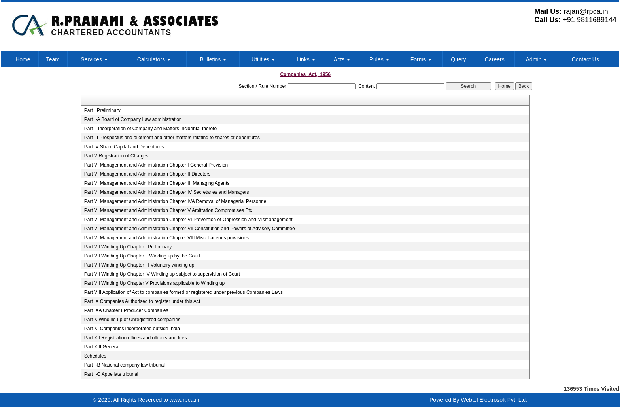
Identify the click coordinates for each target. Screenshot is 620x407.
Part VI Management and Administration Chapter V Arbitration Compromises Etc (168, 210)
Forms (421, 59)
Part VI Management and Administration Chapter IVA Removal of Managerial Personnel (175, 201)
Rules (379, 59)
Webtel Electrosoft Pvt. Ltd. (494, 400)
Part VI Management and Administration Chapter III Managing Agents (157, 183)
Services (94, 59)
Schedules (95, 356)
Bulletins (213, 59)
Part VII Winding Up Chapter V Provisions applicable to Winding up (154, 283)
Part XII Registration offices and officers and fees (135, 338)
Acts (342, 59)
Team (53, 59)
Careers (495, 59)
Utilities (263, 59)
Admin (536, 59)
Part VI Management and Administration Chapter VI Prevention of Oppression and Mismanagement (188, 219)
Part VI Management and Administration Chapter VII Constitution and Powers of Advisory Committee (189, 228)
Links (306, 59)
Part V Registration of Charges (116, 156)
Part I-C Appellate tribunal (111, 374)
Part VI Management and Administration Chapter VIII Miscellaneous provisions (166, 237)
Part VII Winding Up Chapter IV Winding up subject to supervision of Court (162, 274)
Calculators (153, 59)
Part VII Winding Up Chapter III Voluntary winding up (139, 265)
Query (458, 59)
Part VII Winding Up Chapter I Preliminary (128, 247)
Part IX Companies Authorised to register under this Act (142, 301)
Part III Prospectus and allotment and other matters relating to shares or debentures (172, 137)
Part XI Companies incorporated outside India (132, 328)
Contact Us (585, 59)
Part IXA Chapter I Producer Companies (126, 310)
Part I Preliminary (102, 110)
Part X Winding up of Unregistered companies (132, 319)
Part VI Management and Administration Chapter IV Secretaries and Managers (166, 192)
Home (22, 59)
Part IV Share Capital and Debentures (124, 147)
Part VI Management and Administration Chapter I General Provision (156, 165)
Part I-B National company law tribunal (124, 365)
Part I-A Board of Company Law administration (133, 119)
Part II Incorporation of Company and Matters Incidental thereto (150, 128)
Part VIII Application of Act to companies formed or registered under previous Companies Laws (183, 292)
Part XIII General (101, 347)
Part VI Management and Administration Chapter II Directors (147, 174)
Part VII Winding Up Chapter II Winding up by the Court (142, 256)
